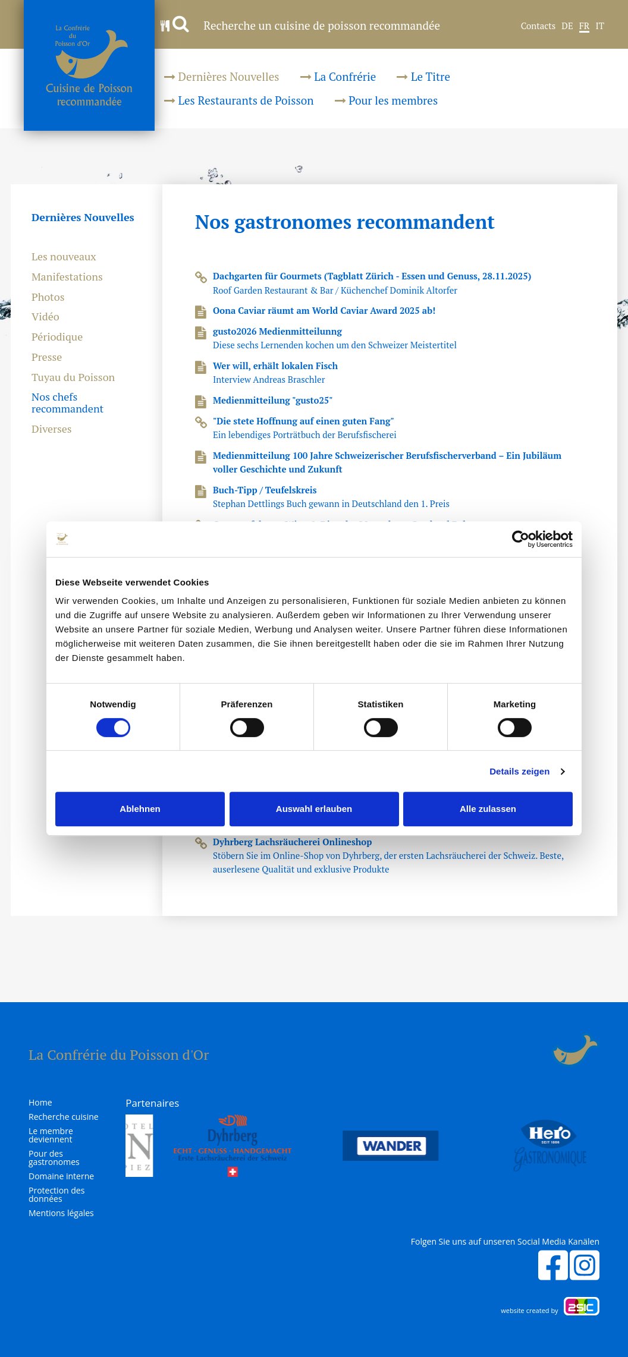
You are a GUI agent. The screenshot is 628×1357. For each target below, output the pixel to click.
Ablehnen (140, 809)
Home (40, 1102)
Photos (48, 297)
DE (567, 26)
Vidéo (45, 317)
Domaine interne (61, 1176)
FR (584, 26)
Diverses (52, 429)
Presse (47, 357)
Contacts (538, 26)
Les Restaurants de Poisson (239, 100)
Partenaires (152, 1103)
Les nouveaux (64, 257)
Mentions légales (61, 1213)
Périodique (57, 337)
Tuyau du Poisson (73, 377)
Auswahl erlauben (314, 809)
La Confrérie (338, 76)
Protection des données (56, 1194)
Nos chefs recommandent (67, 403)
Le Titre (423, 76)
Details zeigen (519, 771)
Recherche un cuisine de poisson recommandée (300, 25)
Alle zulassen (488, 809)
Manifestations (67, 277)
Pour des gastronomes (54, 1158)
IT (599, 26)
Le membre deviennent (51, 1135)
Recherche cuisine (64, 1117)
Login (543, 1050)
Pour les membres (386, 100)
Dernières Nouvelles (222, 76)
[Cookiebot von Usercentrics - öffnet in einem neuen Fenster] (521, 539)
